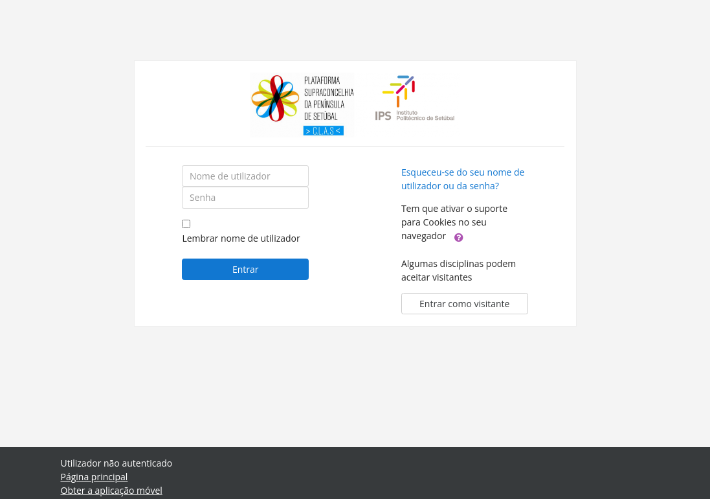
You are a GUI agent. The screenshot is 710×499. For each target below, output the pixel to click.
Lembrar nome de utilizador (241, 238)
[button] (459, 236)
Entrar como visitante (464, 303)
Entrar (245, 269)
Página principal (94, 476)
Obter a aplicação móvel (111, 490)
